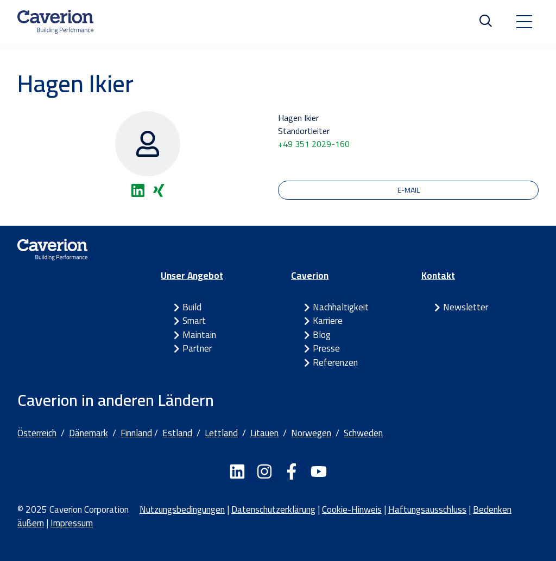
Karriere (328, 320)
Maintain (199, 334)
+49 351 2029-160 (314, 144)
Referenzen (335, 362)
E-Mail (408, 190)
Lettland (221, 433)
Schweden (363, 433)
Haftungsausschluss (427, 509)
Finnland (136, 433)
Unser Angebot (192, 275)
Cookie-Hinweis (352, 509)
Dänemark (88, 433)
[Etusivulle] (55, 21)
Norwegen (311, 433)
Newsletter (465, 307)
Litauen (264, 433)
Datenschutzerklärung (273, 509)
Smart (194, 320)
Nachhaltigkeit (341, 307)
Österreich (36, 433)
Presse (326, 348)
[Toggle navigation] (524, 21)
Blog (322, 334)
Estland (177, 433)
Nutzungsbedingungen (182, 509)
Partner (197, 348)
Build (191, 307)
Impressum (71, 523)
